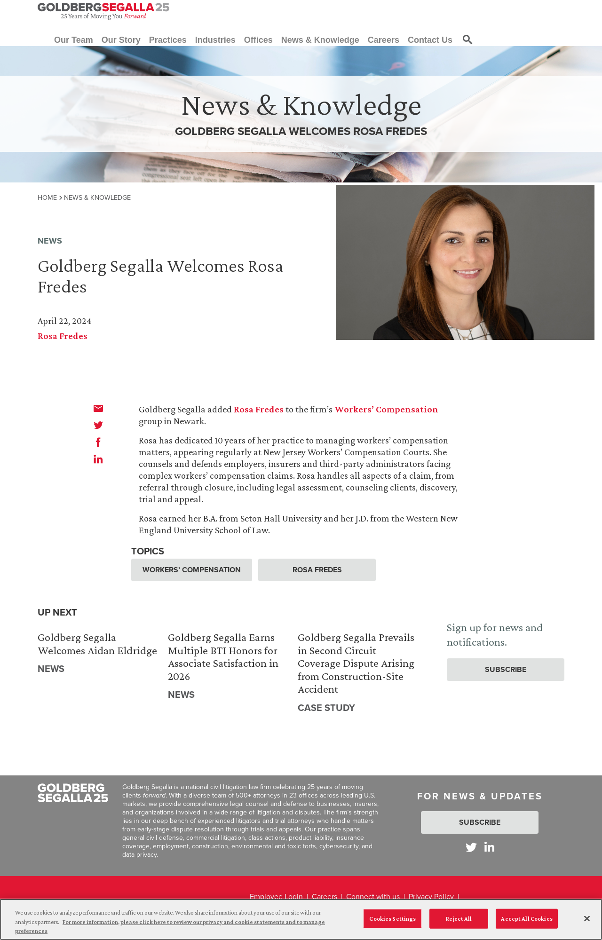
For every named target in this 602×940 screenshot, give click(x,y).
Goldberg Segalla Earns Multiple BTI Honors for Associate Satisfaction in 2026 (223, 656)
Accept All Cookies (526, 921)
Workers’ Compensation (386, 409)
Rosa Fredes (62, 336)
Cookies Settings (392, 921)
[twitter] (98, 425)
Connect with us (373, 896)
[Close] (587, 921)
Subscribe (505, 669)
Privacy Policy (431, 896)
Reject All (459, 921)
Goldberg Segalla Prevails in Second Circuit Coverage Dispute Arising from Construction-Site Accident (356, 663)
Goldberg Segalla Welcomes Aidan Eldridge (97, 643)
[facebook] (98, 442)
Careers (324, 896)
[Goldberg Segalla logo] (103, 11)
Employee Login (276, 896)
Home (47, 197)
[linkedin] (98, 459)
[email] (98, 408)
